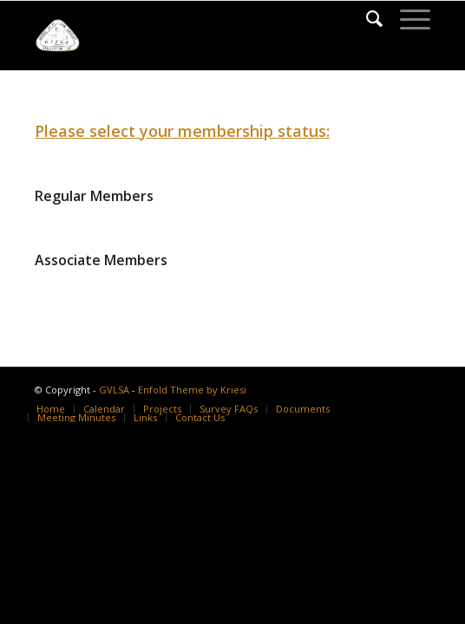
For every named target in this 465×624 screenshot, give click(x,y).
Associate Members (101, 260)
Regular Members (94, 195)
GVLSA (114, 389)
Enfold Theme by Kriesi (192, 389)
